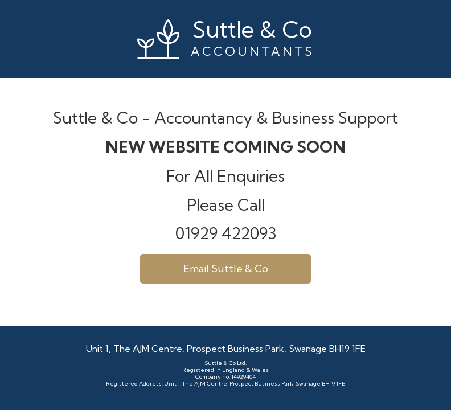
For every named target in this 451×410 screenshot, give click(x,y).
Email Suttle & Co (225, 268)
